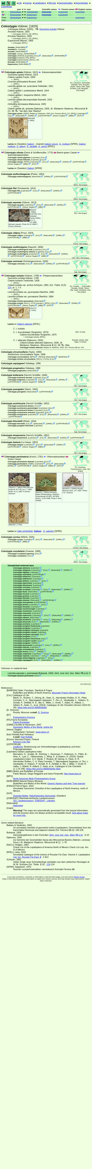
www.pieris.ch (42, 732)
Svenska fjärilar (20, 796)
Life (20, 3)
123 (9, 287)
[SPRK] (26, 113)
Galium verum (51, 144)
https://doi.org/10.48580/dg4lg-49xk (43, 769)
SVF (79, 116)
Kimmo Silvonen (15, 226)
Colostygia (46, 12)
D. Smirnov (68, 493)
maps (82, 90)
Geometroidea (65, 3)
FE (27, 58)
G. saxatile (32, 146)
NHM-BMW (20, 47)
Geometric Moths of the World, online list (33, 727)
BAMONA (63, 357)
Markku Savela (79, 877)
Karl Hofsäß (26, 737)
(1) (41, 344)
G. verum (42, 146)
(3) (58, 285)
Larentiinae (6, 6)
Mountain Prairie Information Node (68, 693)
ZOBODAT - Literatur (45, 801)
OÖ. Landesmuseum (23, 801)
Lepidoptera (40, 3)
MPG (32, 357)
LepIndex (29, 56)
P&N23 (21, 56)
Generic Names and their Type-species (66, 783)
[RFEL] (35, 34)
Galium (30, 144)
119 (48, 864)
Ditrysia (52, 3)
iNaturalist (46, 56)
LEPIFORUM (44, 116)
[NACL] (25, 34)
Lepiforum (18, 747)
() (63, 12)
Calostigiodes (32, 12)
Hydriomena (32, 15)
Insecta (28, 3)
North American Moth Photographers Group (34, 778)
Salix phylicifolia (25, 531)
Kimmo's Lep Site (21, 742)
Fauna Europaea (21, 722)
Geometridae (81, 3)
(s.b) (71, 673)
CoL (36, 56)
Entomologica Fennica (24, 717)
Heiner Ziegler (59, 116)
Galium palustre (24, 324)
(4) (58, 113)
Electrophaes (15, 12)
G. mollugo (64, 144)
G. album (21, 146)
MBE (71, 116)
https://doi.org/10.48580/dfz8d (32, 707)
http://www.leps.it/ (72, 774)
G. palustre (48, 531)
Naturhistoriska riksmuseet (42, 796)
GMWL (31, 116)
